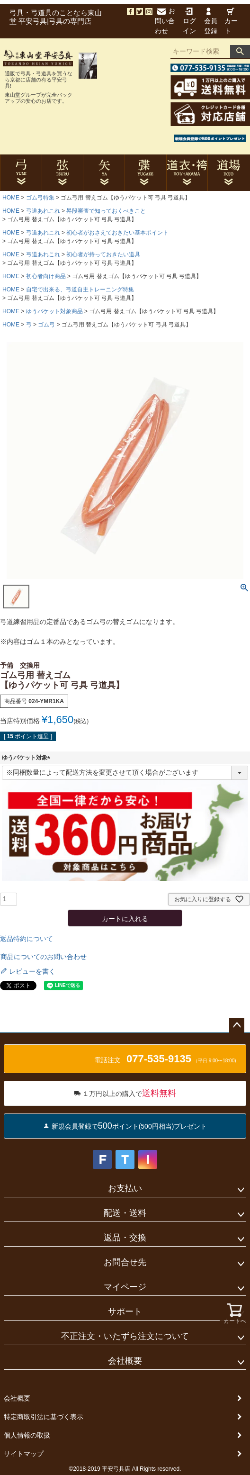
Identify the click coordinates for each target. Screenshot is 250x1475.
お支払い (125, 1188)
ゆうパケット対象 (27, 757)
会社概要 (125, 1361)
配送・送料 (125, 1213)
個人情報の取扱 (27, 1435)
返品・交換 (125, 1237)
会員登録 (210, 21)
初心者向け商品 (46, 276)
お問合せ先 (125, 1262)
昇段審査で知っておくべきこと (106, 211)
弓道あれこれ (43, 211)
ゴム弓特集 (40, 197)
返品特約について (26, 938)
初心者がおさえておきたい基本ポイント (117, 232)
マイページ (125, 1287)
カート (231, 21)
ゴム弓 (46, 324)
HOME (10, 197)
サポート (125, 1311)
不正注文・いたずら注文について (125, 1336)
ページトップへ (236, 1025)
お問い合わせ (165, 21)
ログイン (189, 21)
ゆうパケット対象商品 (54, 311)
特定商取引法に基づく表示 (43, 1417)
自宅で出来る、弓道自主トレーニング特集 (80, 289)
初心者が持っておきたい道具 (103, 254)
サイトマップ (24, 1453)
